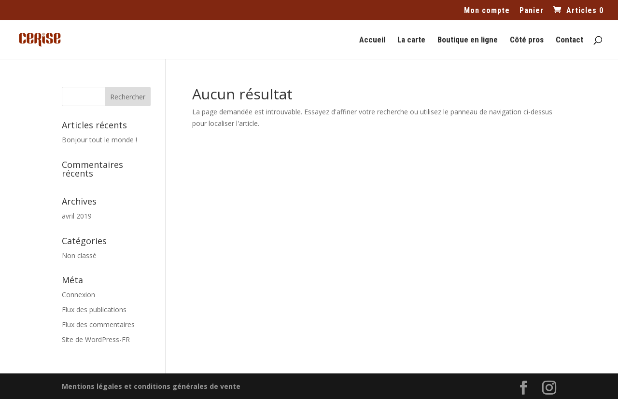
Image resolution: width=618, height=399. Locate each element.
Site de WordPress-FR (96, 339)
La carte (411, 40)
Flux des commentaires (98, 324)
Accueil (372, 40)
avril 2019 (77, 215)
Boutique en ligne (467, 40)
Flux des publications (94, 309)
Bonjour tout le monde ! (99, 139)
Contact (569, 40)
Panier (532, 11)
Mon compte (487, 11)
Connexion (78, 294)
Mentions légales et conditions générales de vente (151, 386)
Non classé (79, 255)
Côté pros (527, 40)
